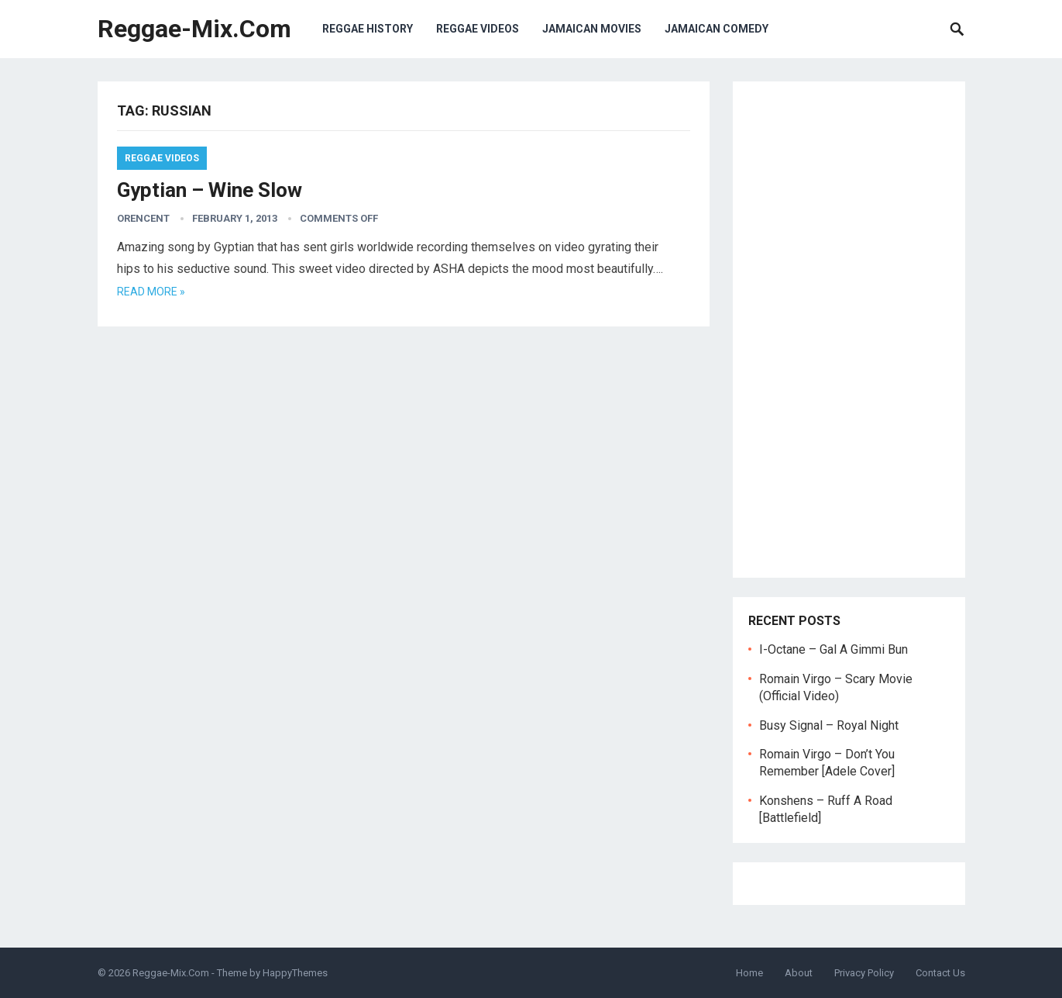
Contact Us (940, 973)
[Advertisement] (849, 329)
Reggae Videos (477, 28)
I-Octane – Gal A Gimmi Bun (833, 649)
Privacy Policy (864, 973)
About (799, 973)
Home (749, 973)
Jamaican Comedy (716, 28)
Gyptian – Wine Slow (209, 190)
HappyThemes (295, 973)
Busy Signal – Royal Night (829, 725)
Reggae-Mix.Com (194, 28)
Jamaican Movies (591, 28)
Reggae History (367, 28)
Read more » (151, 291)
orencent (143, 218)
